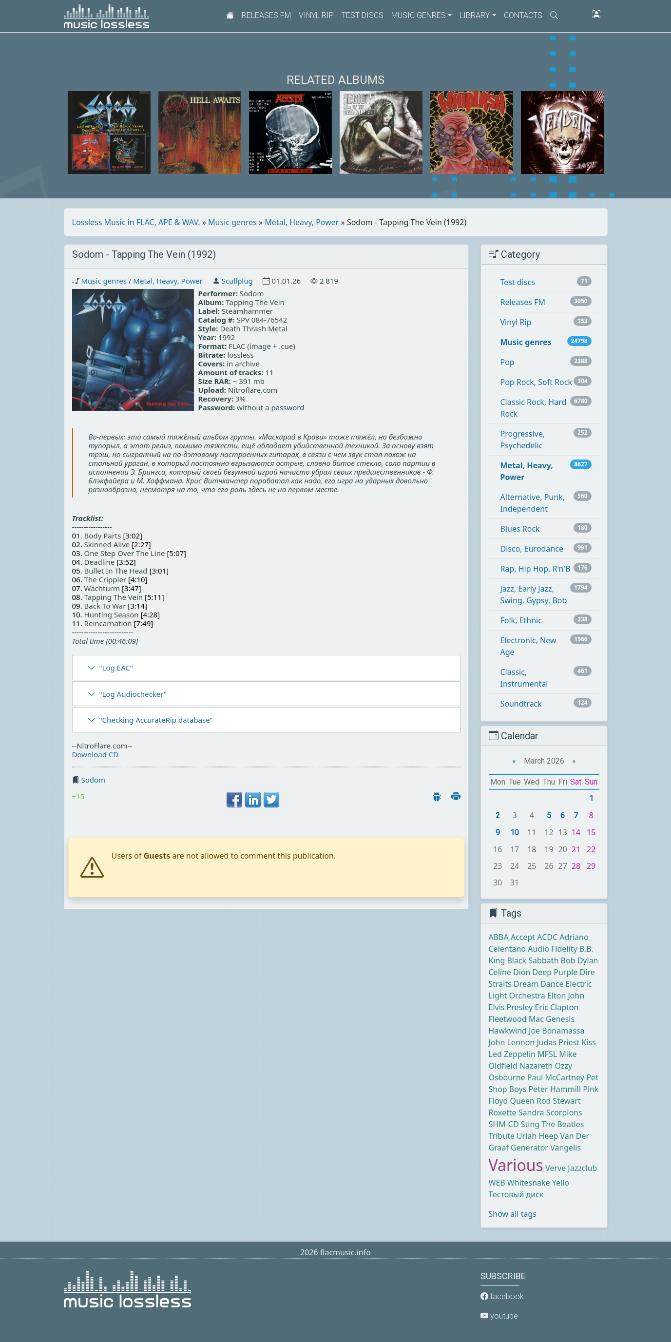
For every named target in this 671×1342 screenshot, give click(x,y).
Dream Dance (538, 983)
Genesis (560, 1019)
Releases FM (266, 15)
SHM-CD (504, 1124)
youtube (499, 1316)
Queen (522, 1100)
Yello (560, 1182)
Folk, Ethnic (521, 620)
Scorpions (564, 1112)
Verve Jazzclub (571, 1168)
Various (516, 1164)
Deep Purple (555, 972)
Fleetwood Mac (516, 1019)
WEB (497, 1182)
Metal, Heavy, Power (302, 222)
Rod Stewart (559, 1100)
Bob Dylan (579, 960)
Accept (523, 937)
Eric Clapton (556, 1007)
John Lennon (512, 1042)
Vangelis (565, 1147)
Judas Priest (558, 1042)
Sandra (531, 1112)
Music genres (232, 222)
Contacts (523, 15)
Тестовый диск (516, 1194)
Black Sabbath (532, 960)
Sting (530, 1124)
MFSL (547, 1054)
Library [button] (475, 15)
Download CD (95, 754)
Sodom (93, 780)
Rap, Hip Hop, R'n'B (535, 568)
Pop (507, 362)
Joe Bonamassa (556, 1030)
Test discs (362, 15)
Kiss (588, 1042)
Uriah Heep (537, 1136)
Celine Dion (510, 972)
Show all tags (513, 1213)
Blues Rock (520, 528)
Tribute (502, 1136)
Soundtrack (521, 703)
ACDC (547, 937)
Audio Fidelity (552, 948)
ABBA (499, 937)
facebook (502, 1296)
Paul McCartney (555, 1077)
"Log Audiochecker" (133, 694)
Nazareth (536, 1065)
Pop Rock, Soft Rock (536, 382)
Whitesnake (528, 1182)
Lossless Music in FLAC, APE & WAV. (136, 222)
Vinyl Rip (316, 15)
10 (514, 832)
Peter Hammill (555, 1089)
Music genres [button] (418, 15)
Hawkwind (508, 1030)
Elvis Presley (511, 1007)
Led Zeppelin (512, 1054)
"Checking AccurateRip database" (155, 720)
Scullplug (237, 281)
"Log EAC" (116, 667)
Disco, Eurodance (531, 548)
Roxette (503, 1112)
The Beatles (562, 1124)
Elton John (565, 995)
